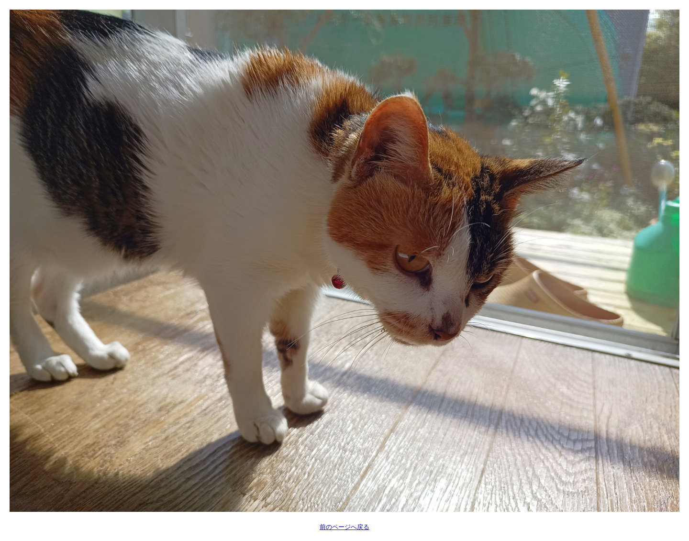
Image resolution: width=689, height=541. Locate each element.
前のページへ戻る (344, 526)
